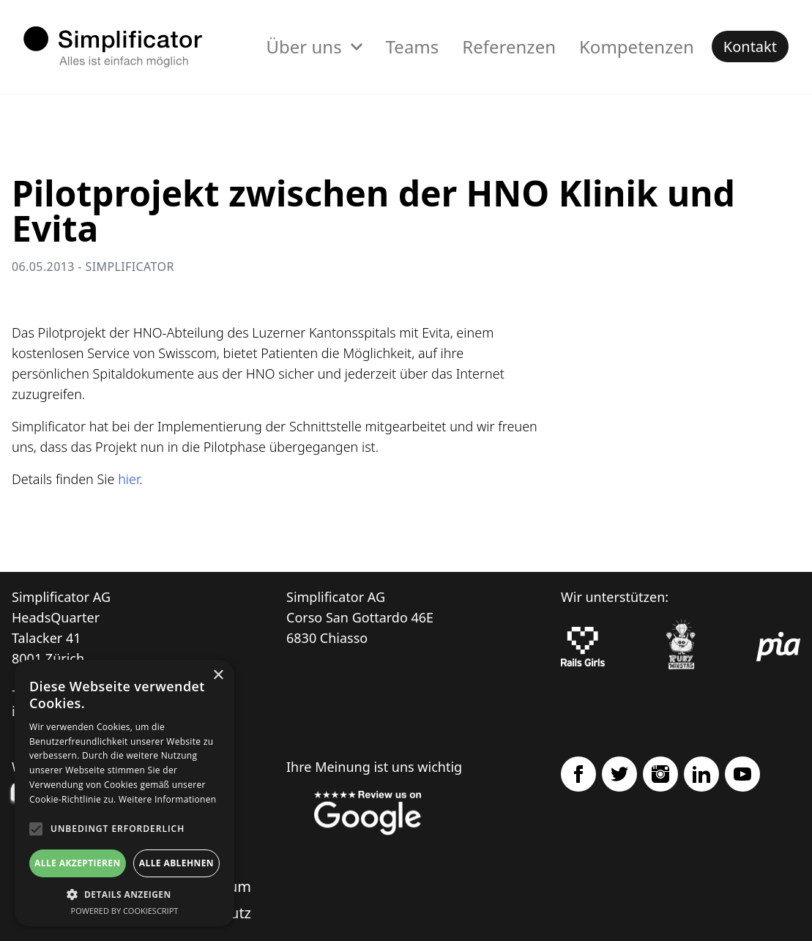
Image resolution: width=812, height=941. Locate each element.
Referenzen (509, 46)
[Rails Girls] (583, 646)
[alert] (124, 793)
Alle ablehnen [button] (176, 863)
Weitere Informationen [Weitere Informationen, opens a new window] (168, 799)
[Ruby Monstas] (681, 647)
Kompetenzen (636, 46)
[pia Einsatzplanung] (778, 646)
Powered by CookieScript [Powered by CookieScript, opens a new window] (125, 910)
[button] (124, 894)
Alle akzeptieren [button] (77, 863)
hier (128, 479)
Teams (412, 46)
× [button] (217, 675)
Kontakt (750, 46)
